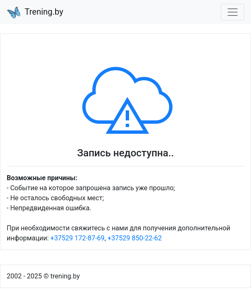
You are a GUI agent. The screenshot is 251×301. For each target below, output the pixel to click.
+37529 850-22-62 (134, 238)
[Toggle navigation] (232, 12)
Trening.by (35, 12)
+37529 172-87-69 (78, 238)
